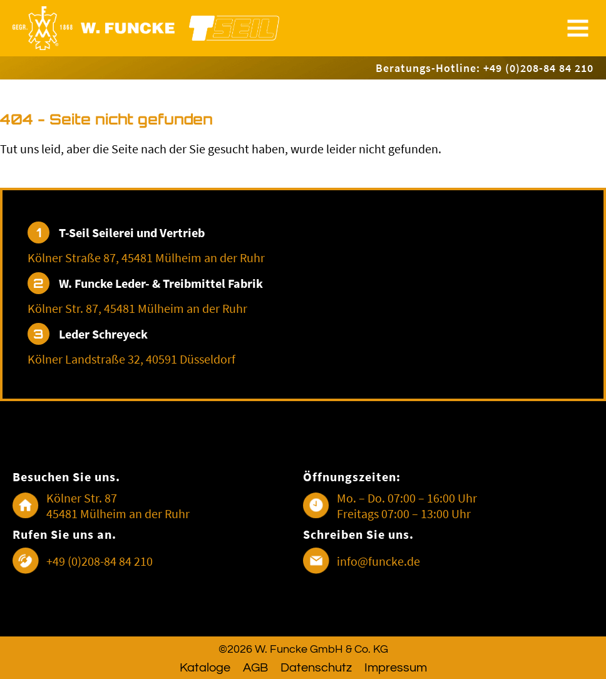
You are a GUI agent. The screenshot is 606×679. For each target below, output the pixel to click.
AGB (255, 667)
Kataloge (205, 667)
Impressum (395, 667)
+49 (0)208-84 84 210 (99, 561)
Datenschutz (316, 667)
